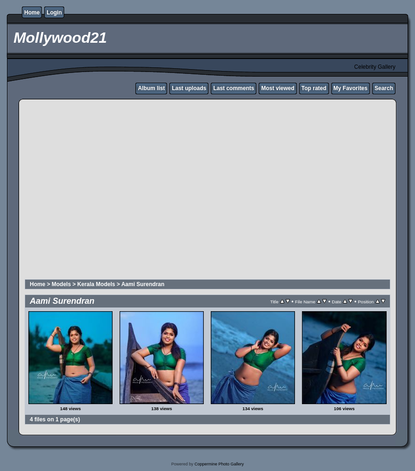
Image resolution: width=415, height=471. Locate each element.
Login (54, 12)
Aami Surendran (143, 284)
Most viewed (277, 88)
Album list (151, 88)
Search (384, 88)
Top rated (314, 88)
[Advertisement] (87, 191)
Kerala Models (96, 284)
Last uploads (189, 88)
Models (61, 284)
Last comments (233, 88)
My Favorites (351, 88)
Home (32, 12)
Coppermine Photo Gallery (219, 464)
